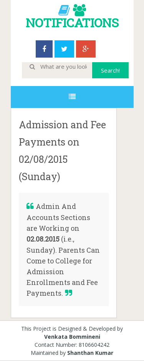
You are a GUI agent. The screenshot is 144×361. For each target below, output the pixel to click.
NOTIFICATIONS (72, 22)
